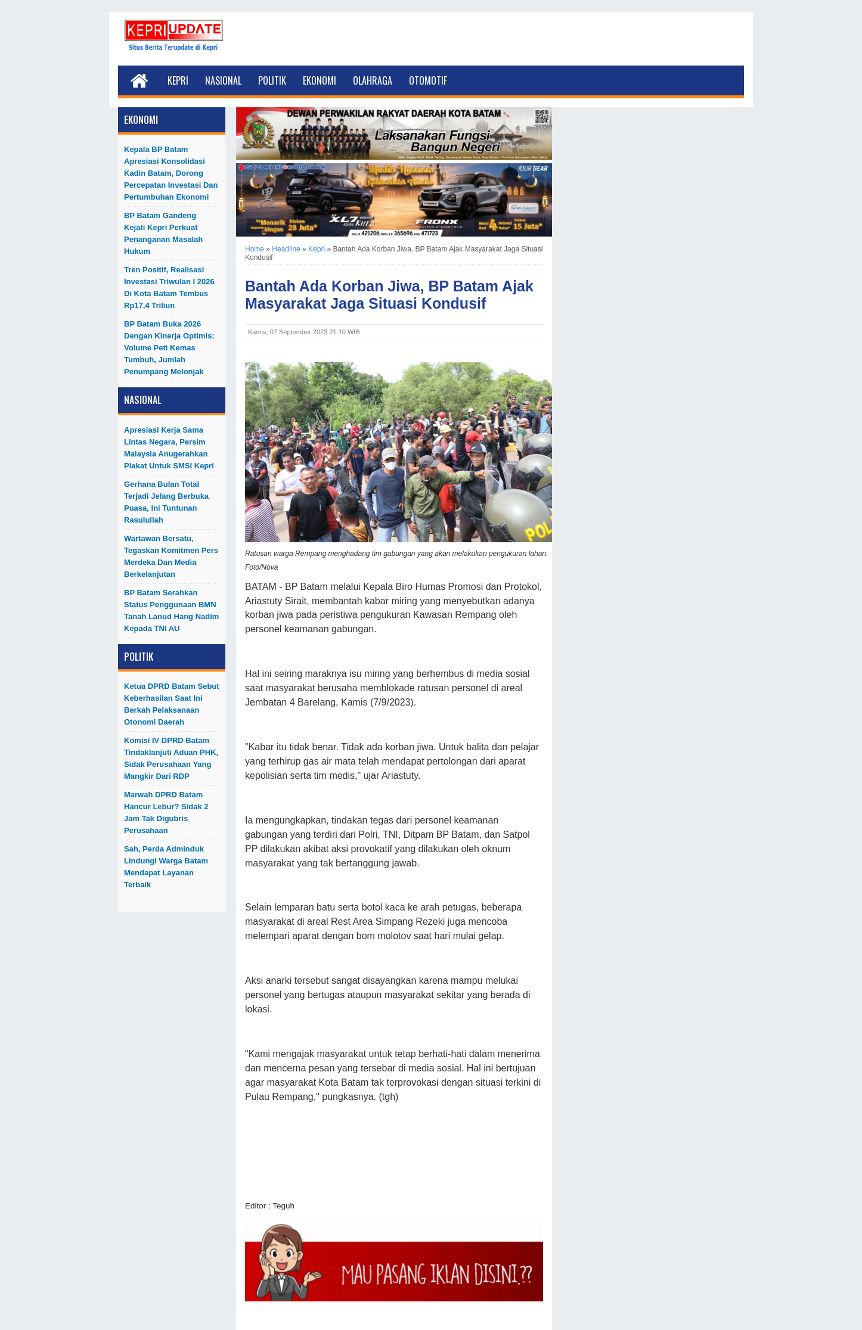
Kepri (178, 80)
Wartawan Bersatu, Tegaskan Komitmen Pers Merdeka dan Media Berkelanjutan (171, 556)
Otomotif (428, 80)
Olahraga (372, 80)
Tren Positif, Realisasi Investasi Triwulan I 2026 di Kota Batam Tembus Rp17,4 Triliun (169, 287)
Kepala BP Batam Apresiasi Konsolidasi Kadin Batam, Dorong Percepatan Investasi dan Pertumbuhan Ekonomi (171, 173)
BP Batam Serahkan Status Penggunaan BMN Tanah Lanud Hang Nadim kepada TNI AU (171, 610)
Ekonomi (319, 80)
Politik (272, 80)
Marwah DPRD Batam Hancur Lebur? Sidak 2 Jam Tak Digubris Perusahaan (166, 812)
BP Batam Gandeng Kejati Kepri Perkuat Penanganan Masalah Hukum (163, 233)
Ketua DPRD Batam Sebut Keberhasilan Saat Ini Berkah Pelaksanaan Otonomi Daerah (171, 704)
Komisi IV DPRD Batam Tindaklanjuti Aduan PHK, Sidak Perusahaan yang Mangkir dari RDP (171, 758)
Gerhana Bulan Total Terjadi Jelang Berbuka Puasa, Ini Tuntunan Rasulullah (166, 502)
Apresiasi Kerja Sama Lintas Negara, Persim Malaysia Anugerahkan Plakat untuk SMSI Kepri (169, 447)
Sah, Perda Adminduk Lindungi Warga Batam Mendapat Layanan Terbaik (166, 866)
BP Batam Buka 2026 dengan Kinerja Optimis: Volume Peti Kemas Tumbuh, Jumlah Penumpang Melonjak (169, 347)
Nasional (223, 80)
